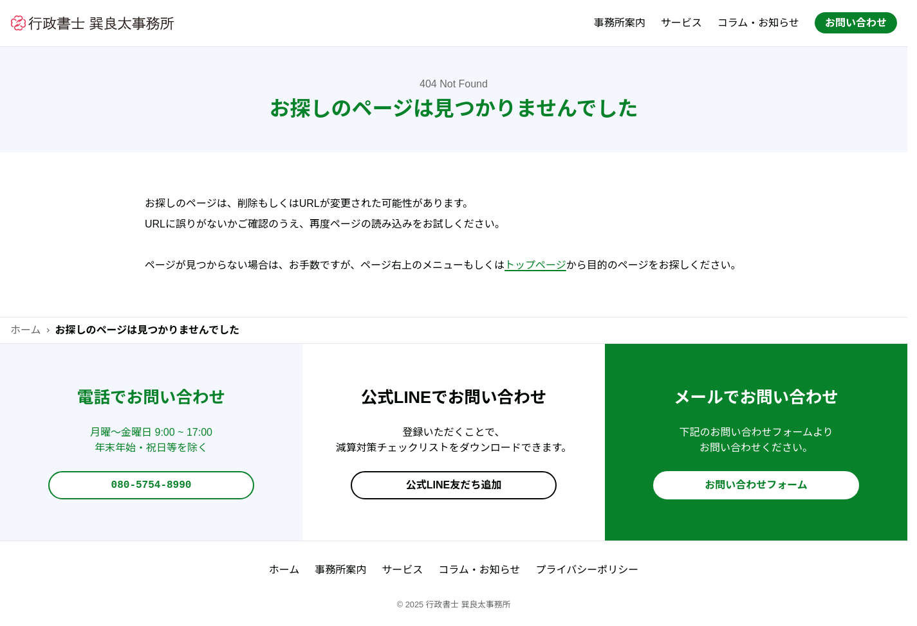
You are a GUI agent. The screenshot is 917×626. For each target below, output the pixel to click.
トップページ (535, 265)
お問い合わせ (856, 22)
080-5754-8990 (151, 486)
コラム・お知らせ (758, 22)
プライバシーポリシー (587, 569)
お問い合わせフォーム (756, 485)
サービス (681, 22)
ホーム (25, 330)
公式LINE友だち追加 (453, 485)
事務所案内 (619, 22)
